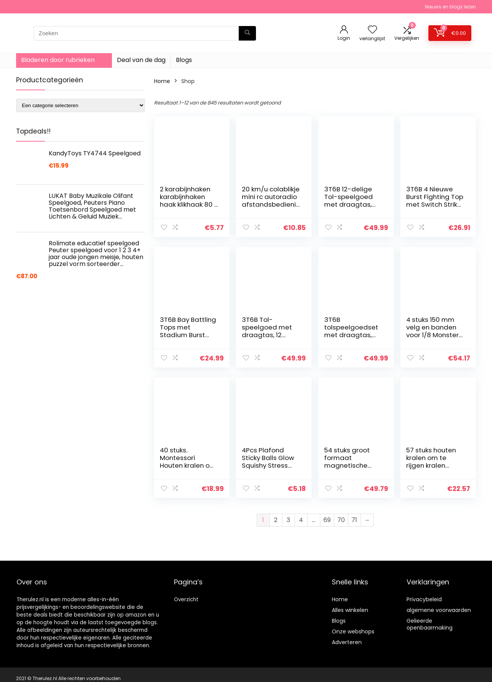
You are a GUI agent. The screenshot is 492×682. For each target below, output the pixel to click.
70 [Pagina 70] (341, 520)
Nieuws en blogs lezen (450, 6)
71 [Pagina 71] (354, 520)
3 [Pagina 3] (288, 520)
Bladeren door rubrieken (58, 59)
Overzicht (186, 599)
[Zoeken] (247, 33)
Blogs (184, 59)
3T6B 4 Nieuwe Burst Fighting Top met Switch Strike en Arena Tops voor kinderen (434, 204)
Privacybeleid (424, 599)
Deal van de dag (141, 59)
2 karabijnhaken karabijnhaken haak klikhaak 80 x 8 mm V (188, 200)
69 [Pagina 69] (327, 520)
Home (162, 81)
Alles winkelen (350, 610)
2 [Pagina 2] (275, 520)
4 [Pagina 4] (301, 520)
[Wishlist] (372, 30)
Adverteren (347, 642)
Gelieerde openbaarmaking (430, 624)
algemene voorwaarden (439, 610)
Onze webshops (353, 631)
